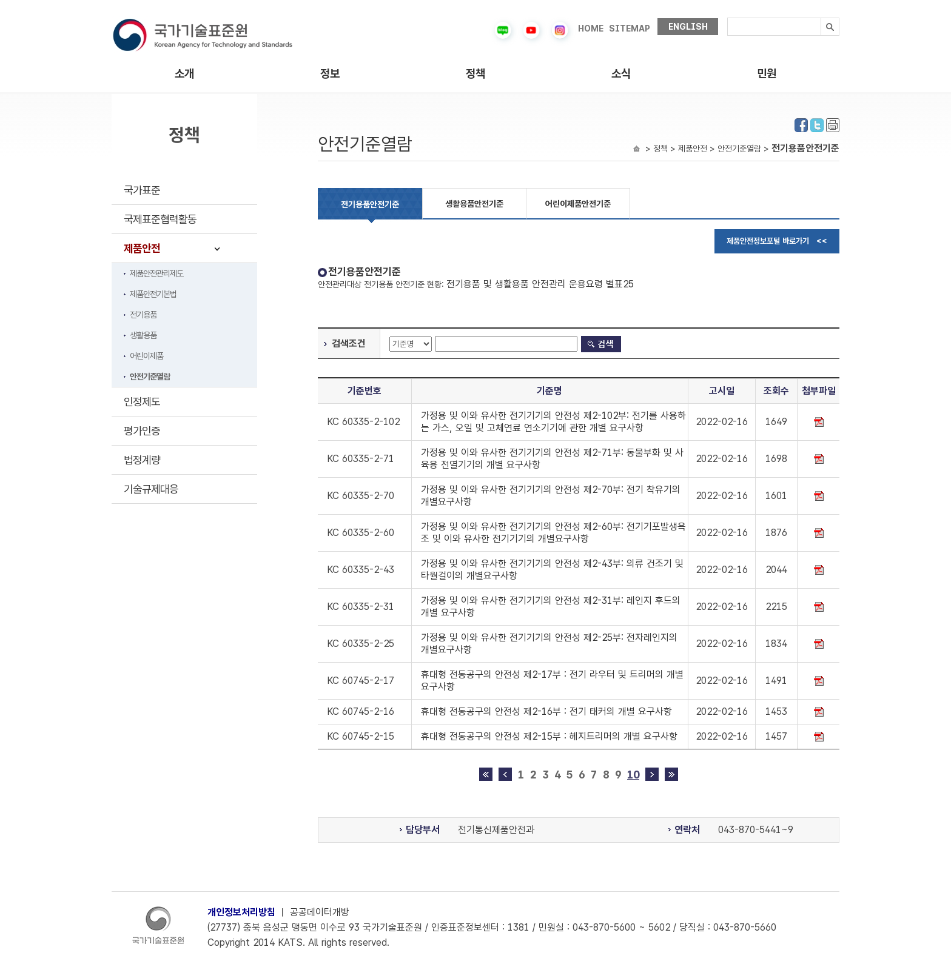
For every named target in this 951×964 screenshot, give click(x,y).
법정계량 (142, 460)
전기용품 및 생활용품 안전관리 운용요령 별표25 (540, 284)
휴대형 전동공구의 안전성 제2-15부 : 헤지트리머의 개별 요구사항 (549, 736)
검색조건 (349, 343)
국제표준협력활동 (160, 219)
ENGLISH (688, 27)
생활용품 (143, 335)
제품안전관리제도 (156, 273)
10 (633, 774)
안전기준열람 (150, 376)
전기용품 (143, 315)
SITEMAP (629, 28)
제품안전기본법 (153, 294)
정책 (475, 74)
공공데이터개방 (319, 912)
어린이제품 (146, 356)
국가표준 (142, 190)
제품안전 (142, 248)
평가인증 (142, 430)
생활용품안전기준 (474, 204)
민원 (766, 74)
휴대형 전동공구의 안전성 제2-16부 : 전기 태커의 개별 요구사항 (546, 711)
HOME (590, 28)
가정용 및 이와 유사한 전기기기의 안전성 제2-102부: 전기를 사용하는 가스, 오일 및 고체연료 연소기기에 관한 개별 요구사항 (553, 421)
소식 (621, 74)
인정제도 (142, 401)
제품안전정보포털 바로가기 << (777, 241)
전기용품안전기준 (370, 204)
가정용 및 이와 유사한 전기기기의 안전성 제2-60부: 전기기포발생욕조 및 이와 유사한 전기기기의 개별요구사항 (553, 532)
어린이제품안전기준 (578, 204)
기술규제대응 (151, 489)
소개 (184, 74)
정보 (330, 74)
